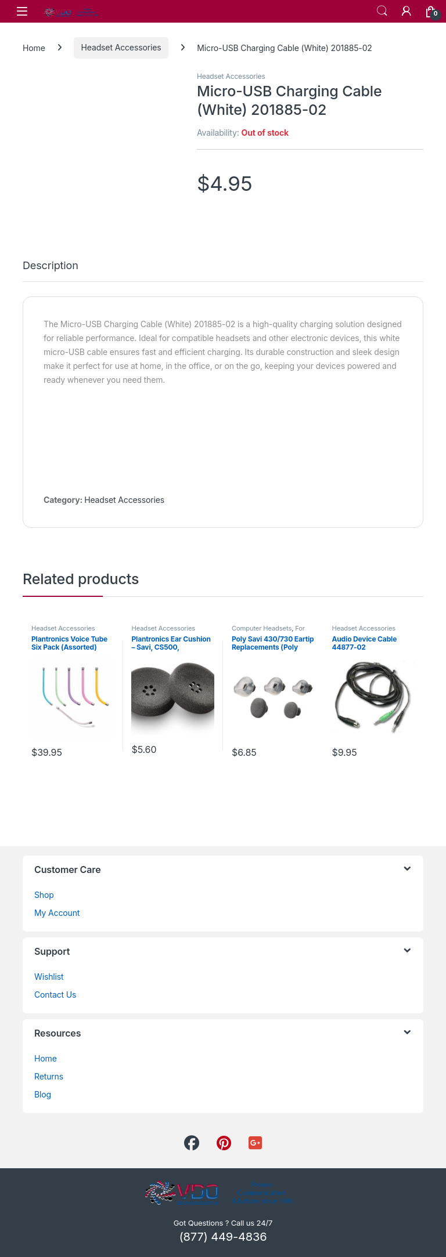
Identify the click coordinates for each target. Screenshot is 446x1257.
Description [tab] (50, 265)
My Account (57, 913)
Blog (42, 1094)
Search (382, 11)
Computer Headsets (262, 628)
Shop (44, 895)
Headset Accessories (121, 47)
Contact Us (55, 994)
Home (34, 47)
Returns (48, 1076)
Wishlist (49, 976)
